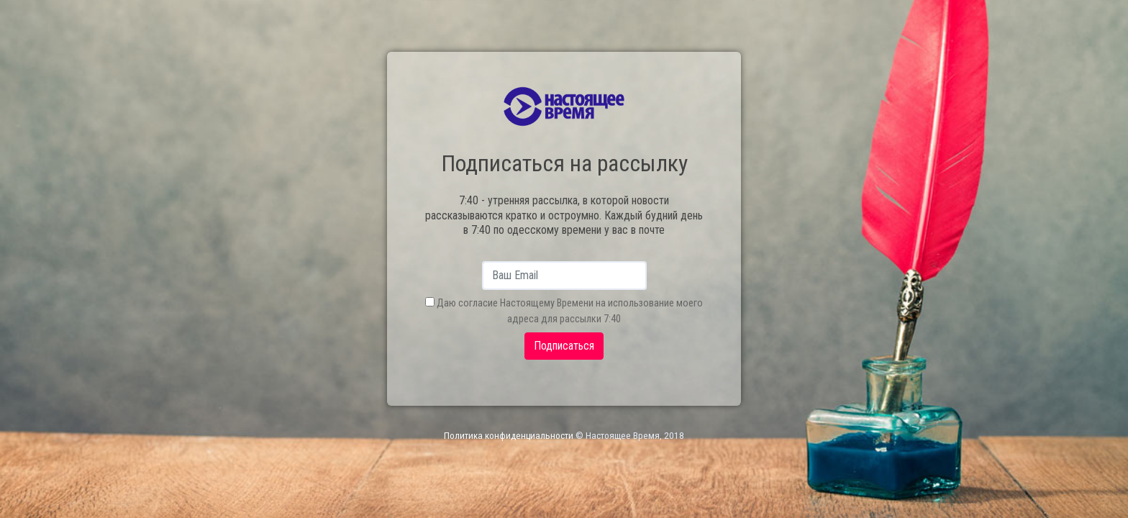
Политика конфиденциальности (508, 435)
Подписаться (564, 346)
